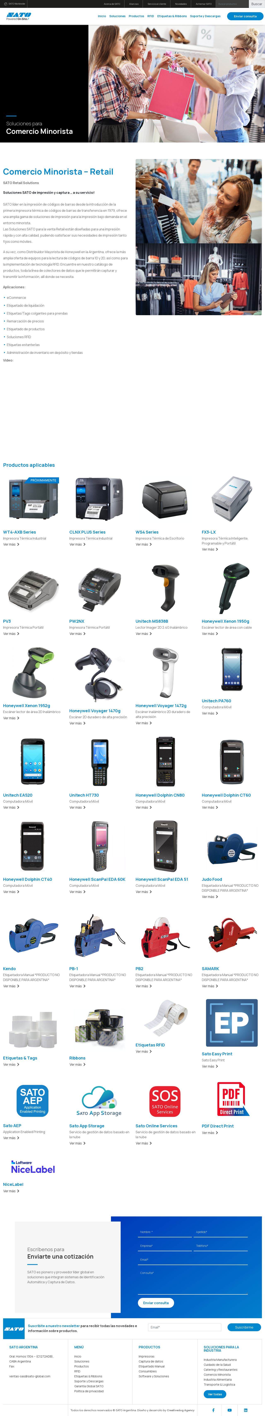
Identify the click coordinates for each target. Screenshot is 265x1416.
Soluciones (117, 16)
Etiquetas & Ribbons (172, 16)
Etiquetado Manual (152, 1366)
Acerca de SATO (112, 3)
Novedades (181, 3)
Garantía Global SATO (88, 1386)
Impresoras (146, 1356)
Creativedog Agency (180, 1410)
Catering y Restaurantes (220, 1370)
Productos (136, 16)
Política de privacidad (89, 1391)
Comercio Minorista (217, 1375)
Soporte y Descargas (205, 16)
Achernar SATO (204, 3)
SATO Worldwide (14, 4)
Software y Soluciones (154, 1376)
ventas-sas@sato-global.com (29, 1376)
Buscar (257, 4)
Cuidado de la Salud (217, 1365)
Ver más (11, 544)
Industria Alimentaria (218, 1379)
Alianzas (134, 3)
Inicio (102, 16)
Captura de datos (151, 1361)
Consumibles (148, 1371)
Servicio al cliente (157, 3)
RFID (150, 16)
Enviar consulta (245, 16)
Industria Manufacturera (220, 1360)
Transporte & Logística (219, 1384)
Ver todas (215, 1394)
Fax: (12, 1366)
